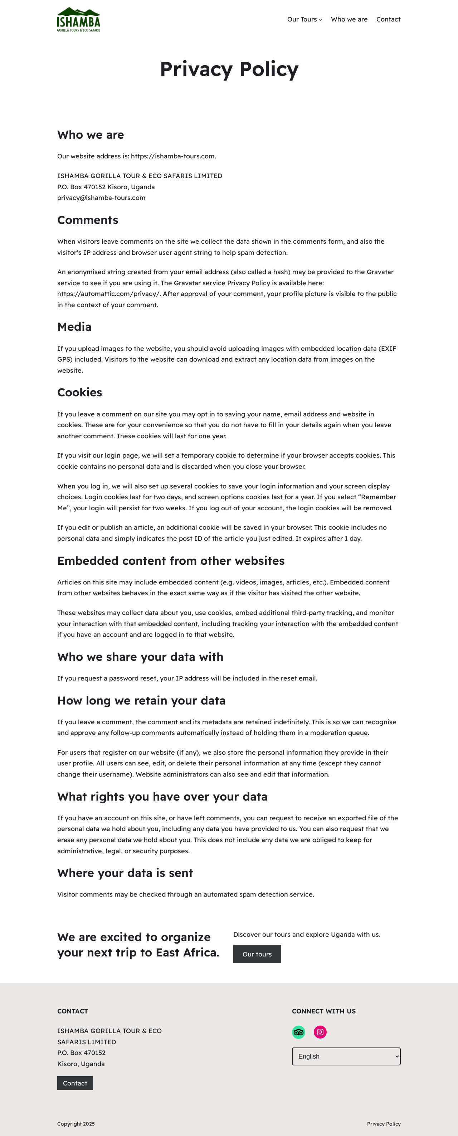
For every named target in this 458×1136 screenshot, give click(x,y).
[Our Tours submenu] (320, 20)
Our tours (257, 954)
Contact (75, 1083)
